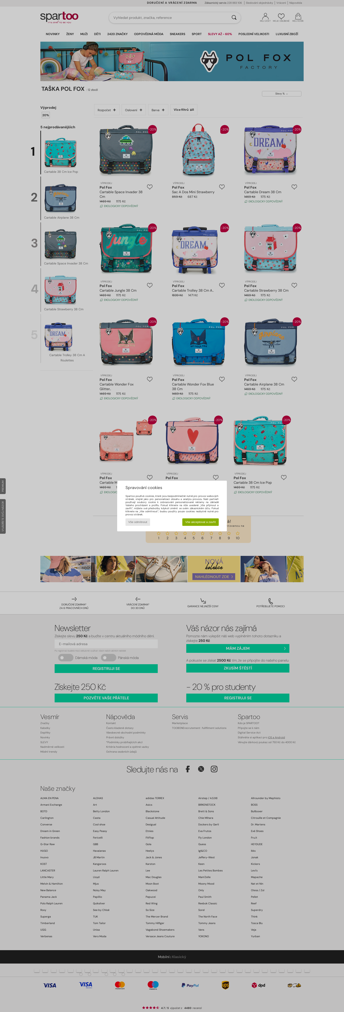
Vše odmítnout (137, 522)
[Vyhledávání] (234, 17)
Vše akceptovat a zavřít (200, 522)
